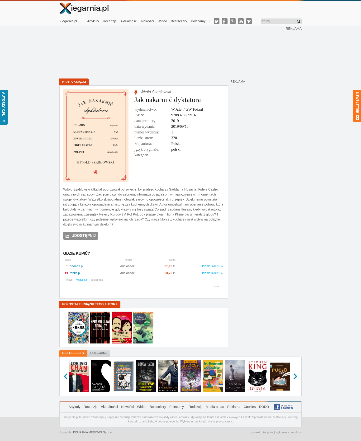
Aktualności (129, 21)
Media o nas (215, 407)
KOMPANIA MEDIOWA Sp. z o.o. (94, 432)
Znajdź (298, 21)
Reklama (233, 407)
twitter (216, 21)
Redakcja (195, 407)
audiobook (97, 279)
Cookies (250, 407)
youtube (241, 21)
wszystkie (82, 279)
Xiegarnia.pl (68, 21)
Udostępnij (83, 236)
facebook (225, 21)
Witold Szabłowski (155, 92)
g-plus (233, 21)
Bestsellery (179, 21)
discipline (267, 432)
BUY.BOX (217, 286)
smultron (296, 432)
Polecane (98, 353)
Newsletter (357, 106)
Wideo (162, 21)
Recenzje (110, 21)
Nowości (147, 21)
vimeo (249, 21)
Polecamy (198, 21)
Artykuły (93, 21)
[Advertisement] (173, 52)
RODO (264, 407)
